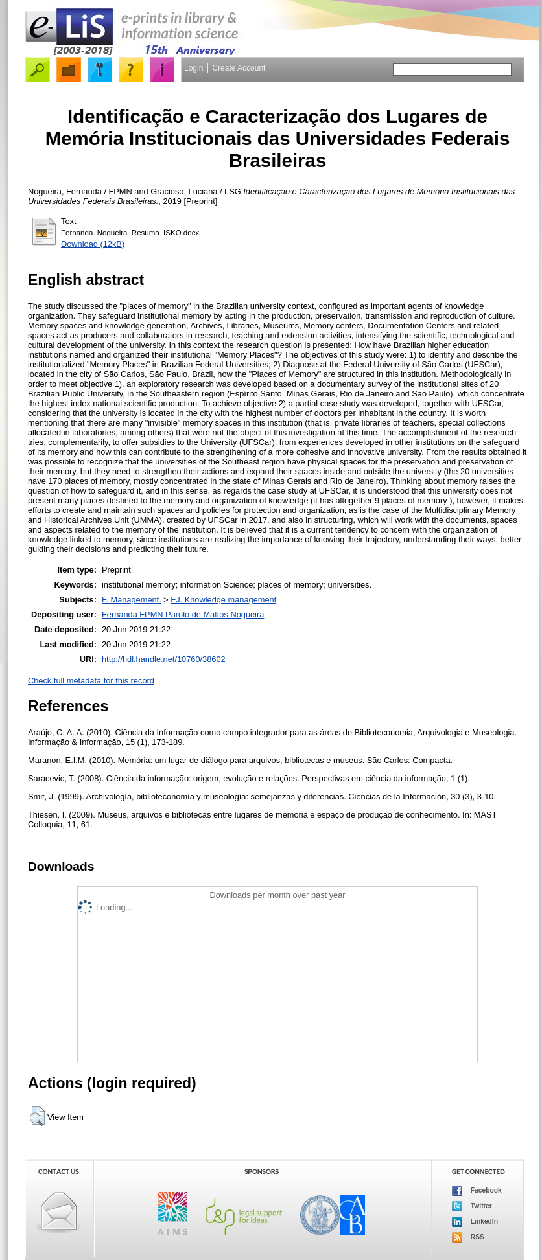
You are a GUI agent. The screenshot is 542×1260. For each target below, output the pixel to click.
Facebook (477, 1191)
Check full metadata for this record (91, 680)
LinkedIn (475, 1222)
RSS (468, 1237)
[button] (37, 1116)
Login (193, 68)
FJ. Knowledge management (223, 599)
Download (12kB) (92, 244)
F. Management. (131, 599)
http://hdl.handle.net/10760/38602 (164, 659)
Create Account (238, 68)
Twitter (472, 1206)
